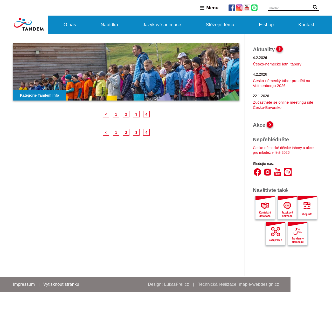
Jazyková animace (287, 214)
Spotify (287, 172)
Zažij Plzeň (275, 240)
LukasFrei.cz (176, 284)
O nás (70, 24)
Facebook (257, 172)
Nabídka (109, 24)
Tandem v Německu (298, 240)
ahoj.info (307, 214)
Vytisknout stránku (61, 284)
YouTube (277, 172)
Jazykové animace (162, 24)
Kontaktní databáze (265, 214)
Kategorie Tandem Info (39, 95)
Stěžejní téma (220, 24)
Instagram (267, 172)
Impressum (24, 284)
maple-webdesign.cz (259, 284)
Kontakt (306, 24)
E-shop (266, 24)
